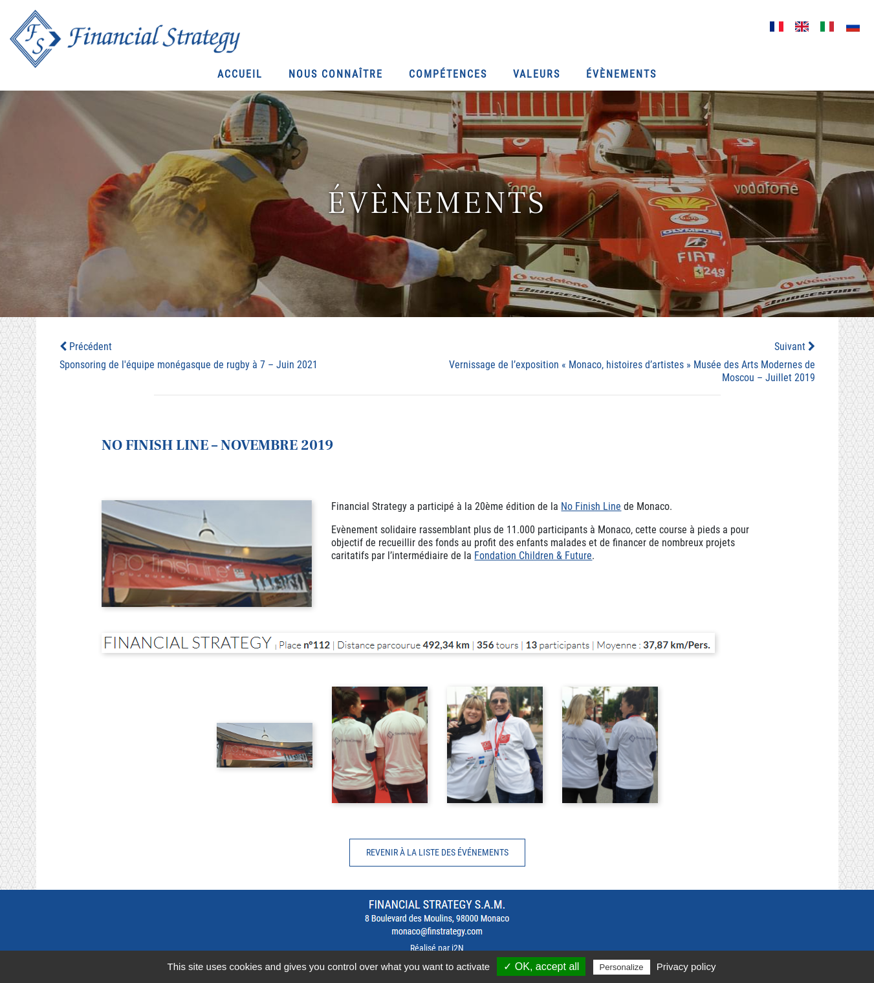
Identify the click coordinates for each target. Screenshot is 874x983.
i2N (458, 948)
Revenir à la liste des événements (437, 852)
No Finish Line (591, 506)
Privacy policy (686, 966)
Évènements (621, 74)
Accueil (240, 74)
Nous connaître (336, 74)
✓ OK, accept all (541, 966)
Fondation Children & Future (533, 555)
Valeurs (536, 74)
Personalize (622, 967)
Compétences (448, 74)
